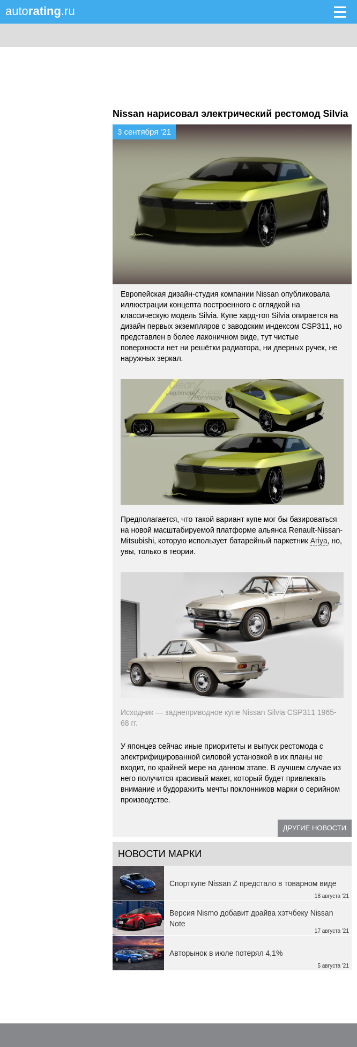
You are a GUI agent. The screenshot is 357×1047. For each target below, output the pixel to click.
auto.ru (40, 11)
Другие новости (314, 828)
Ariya (319, 540)
